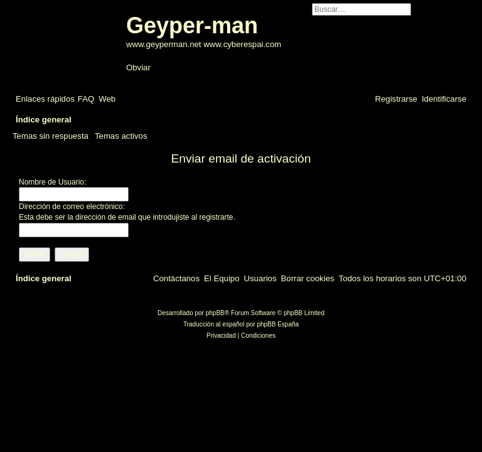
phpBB (215, 312)
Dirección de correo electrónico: (72, 206)
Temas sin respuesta (50, 136)
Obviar (138, 67)
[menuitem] (86, 99)
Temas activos (121, 136)
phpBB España (278, 324)
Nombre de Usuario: (52, 182)
